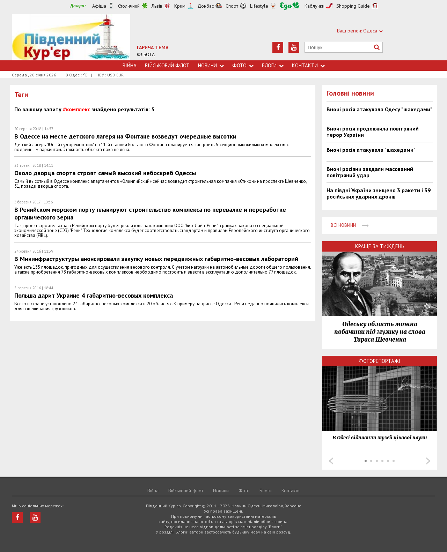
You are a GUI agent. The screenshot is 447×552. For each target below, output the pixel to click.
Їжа (290, 6)
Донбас (205, 6)
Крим (179, 6)
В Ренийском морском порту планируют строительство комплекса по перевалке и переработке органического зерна (150, 213)
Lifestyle (259, 6)
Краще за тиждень (379, 246)
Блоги (273, 65)
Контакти (308, 65)
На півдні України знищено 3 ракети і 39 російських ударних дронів (379, 193)
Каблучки (314, 6)
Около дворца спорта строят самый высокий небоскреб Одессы (105, 173)
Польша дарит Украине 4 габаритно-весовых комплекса (93, 295)
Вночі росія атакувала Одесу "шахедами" (379, 109)
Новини (211, 65)
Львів (157, 6)
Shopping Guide (353, 6)
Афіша (99, 6)
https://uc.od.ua (71, 37)
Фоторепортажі (380, 361)
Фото (243, 65)
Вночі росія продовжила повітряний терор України (373, 131)
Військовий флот (167, 65)
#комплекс (76, 109)
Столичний (129, 6)
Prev (331, 460)
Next (428, 460)
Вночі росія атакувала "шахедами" (371, 149)
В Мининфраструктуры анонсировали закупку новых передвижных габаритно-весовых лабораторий (156, 259)
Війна (130, 65)
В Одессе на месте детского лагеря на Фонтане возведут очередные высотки (125, 136)
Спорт (232, 6)
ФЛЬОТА (146, 54)
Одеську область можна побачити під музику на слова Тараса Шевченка (379, 331)
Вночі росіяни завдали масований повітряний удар (370, 172)
